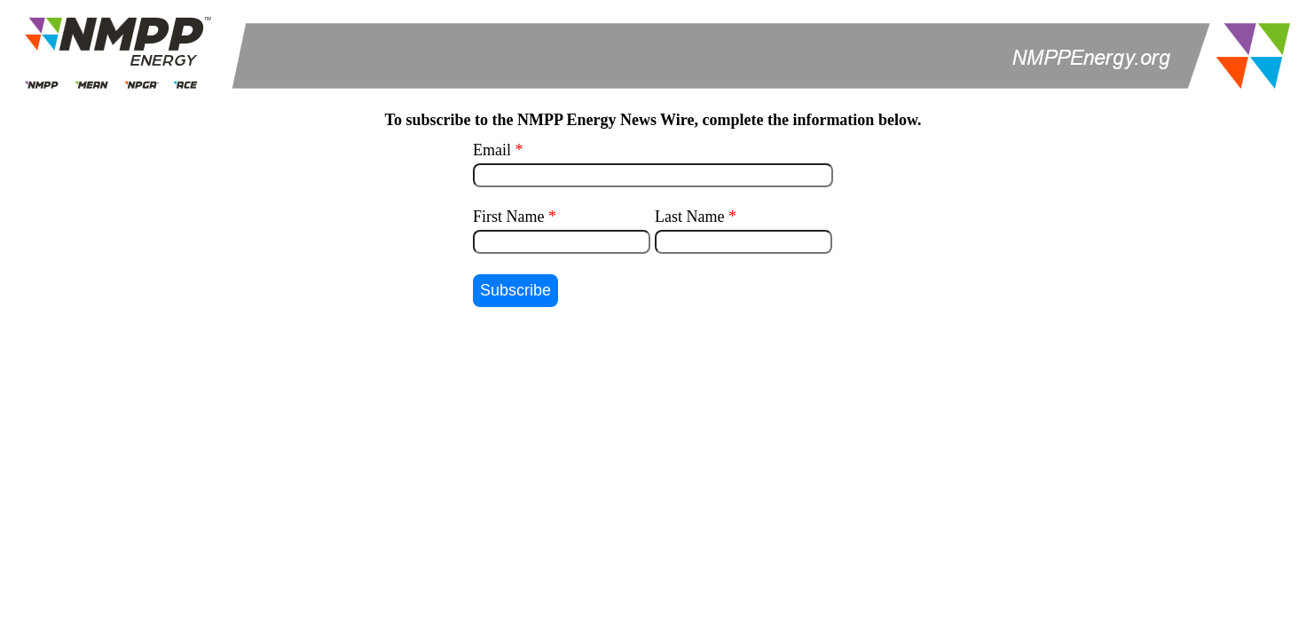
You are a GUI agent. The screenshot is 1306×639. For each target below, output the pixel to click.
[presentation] (653, 363)
